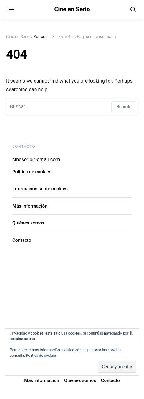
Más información (29, 206)
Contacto (21, 240)
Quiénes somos (28, 223)
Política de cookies (31, 172)
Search (123, 106)
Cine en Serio (72, 9)
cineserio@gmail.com (36, 159)
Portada (40, 36)
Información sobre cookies (40, 188)
